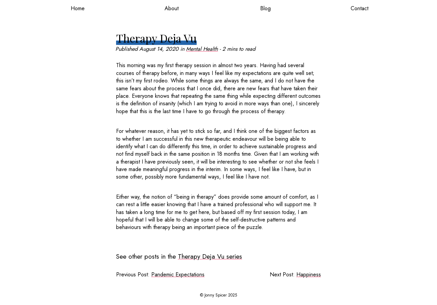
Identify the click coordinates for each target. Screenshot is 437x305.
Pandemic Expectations (178, 274)
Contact (359, 8)
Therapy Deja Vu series (210, 256)
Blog (265, 8)
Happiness (308, 274)
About (172, 8)
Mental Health (202, 49)
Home (78, 8)
